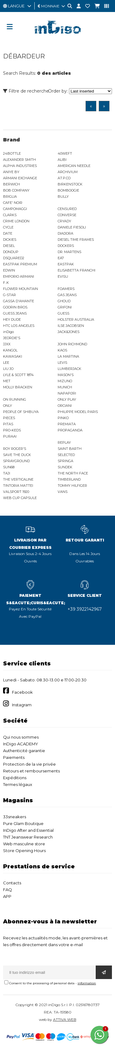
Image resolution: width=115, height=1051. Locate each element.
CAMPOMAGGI (15, 209)
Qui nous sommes (21, 737)
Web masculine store (24, 843)
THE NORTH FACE (73, 473)
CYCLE (8, 227)
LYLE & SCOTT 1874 (18, 375)
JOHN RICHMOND (72, 344)
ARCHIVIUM (68, 172)
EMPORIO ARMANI (18, 276)
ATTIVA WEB (64, 1019)
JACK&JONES (68, 332)
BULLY (63, 196)
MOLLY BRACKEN (17, 387)
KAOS (62, 350)
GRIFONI (65, 307)
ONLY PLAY (67, 399)
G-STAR (9, 295)
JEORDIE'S (11, 338)
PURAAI (10, 436)
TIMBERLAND (69, 479)
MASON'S (66, 375)
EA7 (61, 258)
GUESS (63, 313)
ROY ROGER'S (14, 448)
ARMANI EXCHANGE (20, 178)
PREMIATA (67, 424)
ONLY (7, 405)
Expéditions (14, 777)
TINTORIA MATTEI (18, 485)
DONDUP (10, 252)
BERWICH (11, 184)
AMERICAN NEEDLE (74, 166)
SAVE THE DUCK (17, 455)
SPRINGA (65, 461)
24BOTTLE (12, 153)
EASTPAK (66, 264)
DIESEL (9, 246)
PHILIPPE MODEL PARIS (78, 412)
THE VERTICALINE (18, 479)
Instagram (22, 704)
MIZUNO (65, 381)
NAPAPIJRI (67, 393)
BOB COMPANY (16, 190)
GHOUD (64, 301)
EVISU (63, 276)
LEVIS (62, 362)
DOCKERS (66, 246)
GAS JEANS (67, 295)
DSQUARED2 (13, 258)
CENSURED (67, 209)
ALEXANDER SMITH (19, 159)
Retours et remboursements (31, 770)
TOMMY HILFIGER (72, 485)
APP (7, 896)
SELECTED (66, 455)
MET (6, 381)
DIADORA (65, 233)
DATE (7, 233)
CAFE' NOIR (12, 202)
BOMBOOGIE (68, 190)
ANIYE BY (11, 172)
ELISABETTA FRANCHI (76, 270)
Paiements (14, 757)
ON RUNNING (14, 399)
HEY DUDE (12, 319)
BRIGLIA (10, 196)
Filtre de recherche (26, 91)
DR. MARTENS (69, 252)
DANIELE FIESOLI (72, 227)
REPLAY (64, 442)
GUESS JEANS (15, 313)
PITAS (8, 424)
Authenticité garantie (24, 750)
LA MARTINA (68, 356)
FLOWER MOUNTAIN (20, 289)
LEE (6, 362)
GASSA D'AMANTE (18, 301)
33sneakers (14, 816)
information (87, 983)
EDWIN (9, 270)
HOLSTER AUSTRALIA (76, 319)
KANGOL (10, 350)
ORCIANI (65, 405)
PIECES (9, 418)
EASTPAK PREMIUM (20, 264)
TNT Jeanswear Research (28, 837)
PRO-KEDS (12, 430)
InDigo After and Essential (28, 830)
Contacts (12, 882)
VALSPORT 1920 (16, 492)
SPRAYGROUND (16, 461)
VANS (62, 492)
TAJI (6, 473)
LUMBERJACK (69, 369)
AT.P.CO (64, 178)
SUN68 (8, 467)
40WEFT (65, 153)
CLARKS (10, 215)
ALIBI (62, 159)
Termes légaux (17, 784)
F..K (6, 282)
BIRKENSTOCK (70, 184)
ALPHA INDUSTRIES (20, 166)
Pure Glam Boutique (23, 823)
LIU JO (8, 369)
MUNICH (65, 387)
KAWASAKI (12, 356)
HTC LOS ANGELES (18, 325)
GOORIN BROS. (15, 307)
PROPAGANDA (70, 430)
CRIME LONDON (16, 221)
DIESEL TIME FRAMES (76, 239)
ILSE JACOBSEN (71, 325)
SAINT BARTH (70, 448)
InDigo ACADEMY (20, 743)
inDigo (8, 332)
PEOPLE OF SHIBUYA (21, 412)
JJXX (6, 344)
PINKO (63, 418)
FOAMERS (66, 289)
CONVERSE (67, 215)
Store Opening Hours (24, 850)
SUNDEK (65, 467)
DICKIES (9, 239)
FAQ (7, 889)
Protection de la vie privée (29, 764)
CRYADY (64, 221)
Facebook (22, 692)
